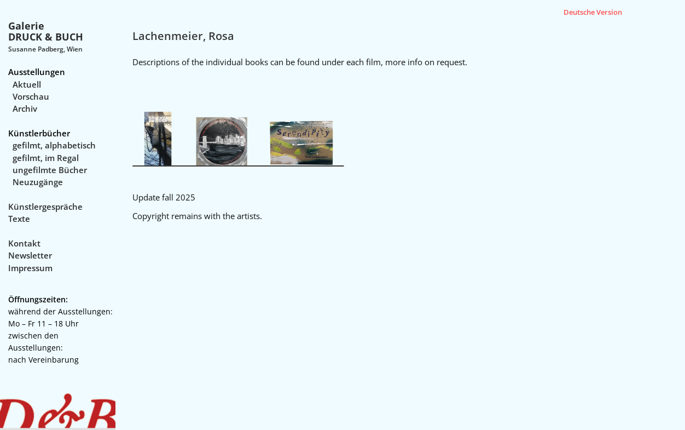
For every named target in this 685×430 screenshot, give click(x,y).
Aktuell (27, 84)
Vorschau (31, 96)
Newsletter (30, 255)
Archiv (25, 108)
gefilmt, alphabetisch (54, 145)
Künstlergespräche (45, 206)
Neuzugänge (38, 181)
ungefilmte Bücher (50, 169)
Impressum (30, 267)
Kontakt (24, 243)
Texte (19, 218)
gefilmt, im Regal (46, 157)
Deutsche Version (593, 12)
